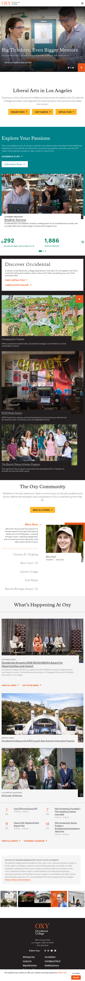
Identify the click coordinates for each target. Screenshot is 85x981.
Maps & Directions (30, 965)
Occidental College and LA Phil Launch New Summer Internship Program (38, 740)
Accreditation (50, 956)
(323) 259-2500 (43, 945)
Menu (81, 3)
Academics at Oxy (11, 156)
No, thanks (76, 973)
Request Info (18, 111)
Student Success (15, 220)
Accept (76, 977)
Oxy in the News (30, 685)
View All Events (10, 841)
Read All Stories (41, 509)
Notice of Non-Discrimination (17, 879)
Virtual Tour (64, 111)
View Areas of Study (13, 164)
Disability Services (52, 965)
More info (62, 972)
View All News (9, 685)
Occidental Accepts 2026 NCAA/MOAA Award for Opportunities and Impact (32, 664)
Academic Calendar (34, 841)
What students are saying (18, 62)
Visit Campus (41, 111)
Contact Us (27, 961)
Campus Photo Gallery (17, 285)
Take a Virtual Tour (15, 280)
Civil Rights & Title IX (52, 961)
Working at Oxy (29, 956)
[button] (5, 39)
